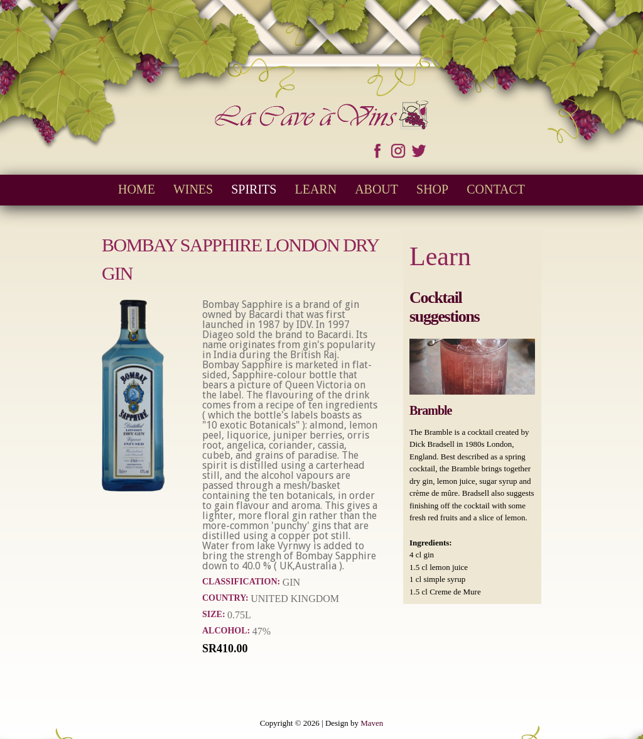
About (376, 189)
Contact (496, 189)
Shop (432, 189)
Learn (315, 189)
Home (136, 189)
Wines (193, 189)
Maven (371, 723)
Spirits (253, 189)
